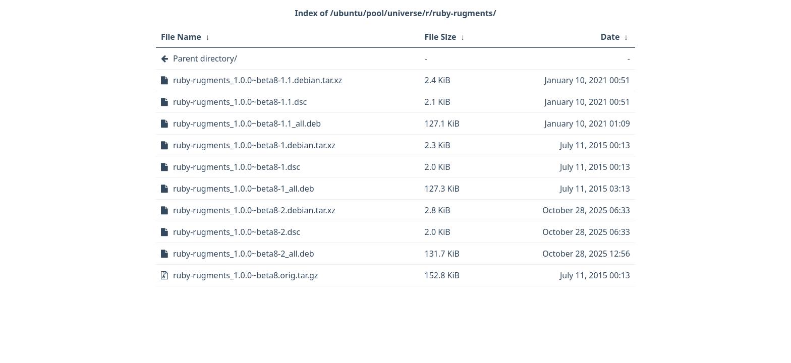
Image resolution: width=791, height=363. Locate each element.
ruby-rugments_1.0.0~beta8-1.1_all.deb (247, 123)
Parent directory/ (205, 58)
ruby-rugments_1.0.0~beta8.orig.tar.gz (245, 275)
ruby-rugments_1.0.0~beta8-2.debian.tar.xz (254, 210)
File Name (181, 36)
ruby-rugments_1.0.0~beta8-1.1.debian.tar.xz (257, 80)
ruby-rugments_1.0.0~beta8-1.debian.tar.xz (254, 145)
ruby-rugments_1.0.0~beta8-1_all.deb (243, 188)
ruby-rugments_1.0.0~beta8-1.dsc (236, 166)
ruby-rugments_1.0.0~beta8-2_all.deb (243, 253)
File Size (441, 36)
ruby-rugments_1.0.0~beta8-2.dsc (236, 231)
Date (610, 36)
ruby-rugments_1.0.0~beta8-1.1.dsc (240, 101)
